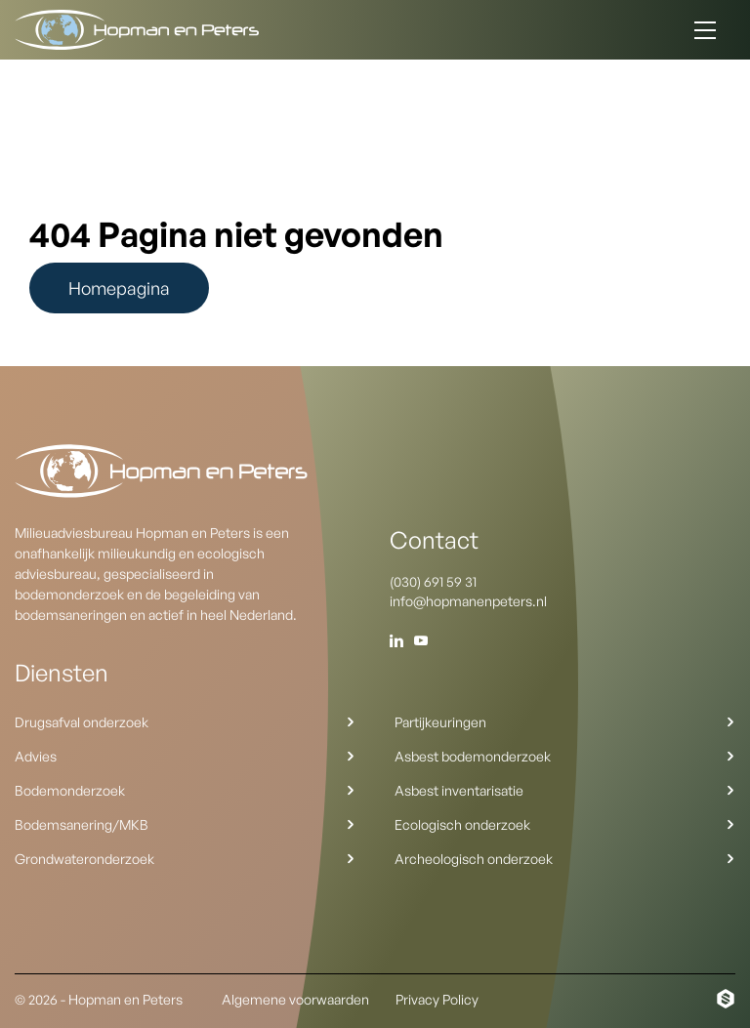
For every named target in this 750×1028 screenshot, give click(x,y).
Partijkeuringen (565, 722)
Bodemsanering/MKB (185, 824)
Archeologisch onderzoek (565, 858)
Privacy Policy (437, 999)
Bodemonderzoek (185, 790)
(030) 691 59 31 (433, 581)
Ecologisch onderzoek (565, 824)
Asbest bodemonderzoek (565, 756)
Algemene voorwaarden (295, 999)
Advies (185, 756)
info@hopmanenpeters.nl (468, 601)
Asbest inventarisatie (565, 790)
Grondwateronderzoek (185, 858)
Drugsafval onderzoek (185, 722)
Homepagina (119, 288)
